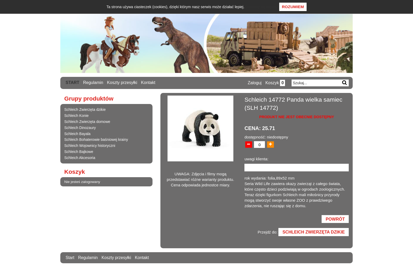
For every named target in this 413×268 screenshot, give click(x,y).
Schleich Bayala (77, 133)
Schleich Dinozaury (80, 127)
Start (72, 82)
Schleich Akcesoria (79, 157)
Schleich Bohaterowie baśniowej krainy (96, 139)
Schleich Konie (76, 115)
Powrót (335, 219)
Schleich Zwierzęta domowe (87, 121)
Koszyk (275, 83)
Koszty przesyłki (122, 82)
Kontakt (148, 82)
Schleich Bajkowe (78, 151)
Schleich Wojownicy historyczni (89, 145)
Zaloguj (254, 83)
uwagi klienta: (256, 159)
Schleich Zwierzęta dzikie (85, 109)
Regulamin (93, 82)
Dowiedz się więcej (261, 7)
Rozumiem (293, 6)
